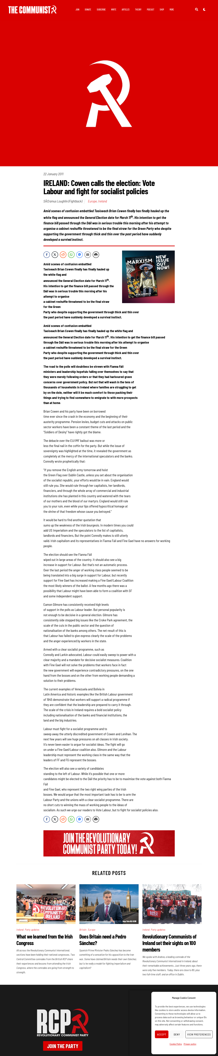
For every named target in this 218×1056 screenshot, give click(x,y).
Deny (177, 1034)
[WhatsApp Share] (71, 256)
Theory (138, 9)
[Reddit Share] (63, 256)
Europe (92, 202)
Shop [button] (162, 9)
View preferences (199, 1034)
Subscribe (101, 9)
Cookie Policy (176, 1043)
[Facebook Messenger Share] (79, 256)
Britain (82, 930)
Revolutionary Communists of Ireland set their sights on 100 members (169, 944)
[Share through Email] (87, 256)
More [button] (172, 9)
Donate (88, 9)
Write (113, 9)
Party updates (32, 930)
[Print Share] (96, 256)
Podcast (150, 9)
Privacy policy (190, 1043)
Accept (161, 1034)
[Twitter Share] (55, 256)
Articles (125, 9)
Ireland (102, 202)
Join (77, 9)
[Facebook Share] (46, 256)
